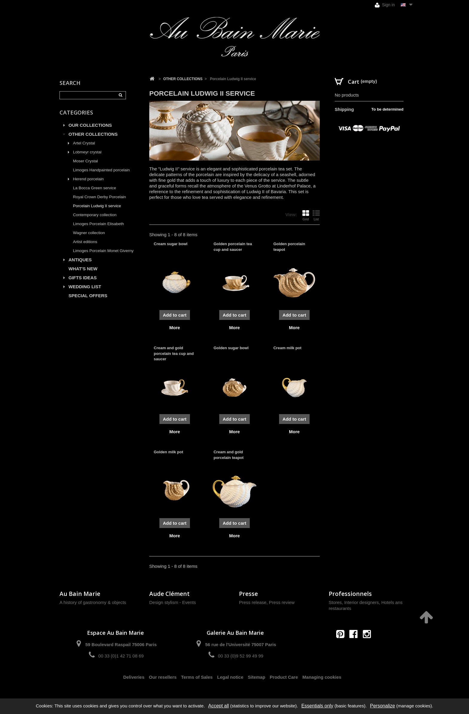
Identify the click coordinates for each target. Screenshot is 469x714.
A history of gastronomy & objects (93, 602)
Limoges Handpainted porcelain (101, 170)
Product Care (284, 677)
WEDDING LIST (84, 286)
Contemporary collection (95, 215)
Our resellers (163, 677)
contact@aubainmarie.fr (355, 646)
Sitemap (256, 677)
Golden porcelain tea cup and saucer (233, 246)
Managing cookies (321, 677)
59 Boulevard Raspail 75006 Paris (120, 644)
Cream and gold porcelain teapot (228, 455)
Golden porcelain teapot (289, 246)
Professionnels (350, 594)
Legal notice (230, 677)
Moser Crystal (85, 161)
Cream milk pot (287, 348)
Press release (253, 602)
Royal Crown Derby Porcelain (99, 197)
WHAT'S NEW (83, 268)
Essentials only (317, 705)
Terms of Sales (197, 677)
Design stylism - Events (172, 602)
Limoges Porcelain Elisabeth (98, 224)
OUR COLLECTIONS (90, 125)
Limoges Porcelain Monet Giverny (103, 250)
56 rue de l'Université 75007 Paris (240, 644)
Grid (305, 215)
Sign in (385, 4)
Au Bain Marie (80, 594)
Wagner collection (89, 233)
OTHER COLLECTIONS (93, 134)
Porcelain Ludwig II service (97, 206)
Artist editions (85, 241)
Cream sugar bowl (171, 244)
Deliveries (133, 677)
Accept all (218, 705)
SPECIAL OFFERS (87, 295)
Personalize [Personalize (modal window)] (382, 705)
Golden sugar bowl (231, 348)
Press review (282, 602)
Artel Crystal (84, 143)
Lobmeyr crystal (87, 152)
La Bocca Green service (94, 188)
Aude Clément (169, 594)
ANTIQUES (80, 259)
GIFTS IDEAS (82, 277)
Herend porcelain (88, 179)
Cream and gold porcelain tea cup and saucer (174, 353)
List (316, 215)
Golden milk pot (168, 452)
